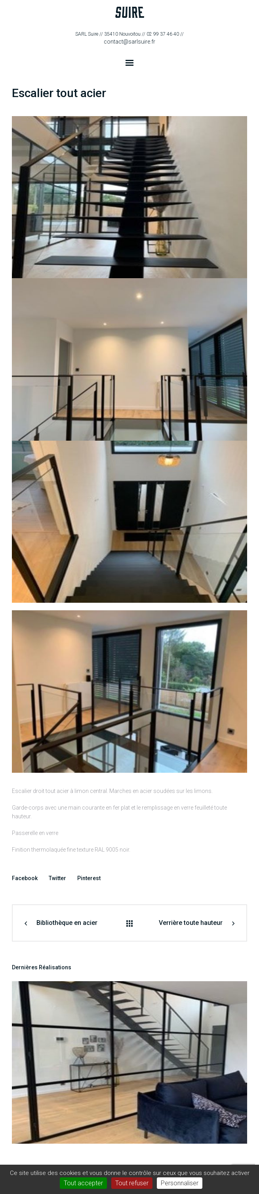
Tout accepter (83, 1183)
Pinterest (89, 878)
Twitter (57, 878)
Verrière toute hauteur (191, 923)
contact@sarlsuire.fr (129, 41)
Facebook (25, 878)
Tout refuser (132, 1183)
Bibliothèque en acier (66, 923)
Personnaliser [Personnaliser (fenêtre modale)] (179, 1183)
